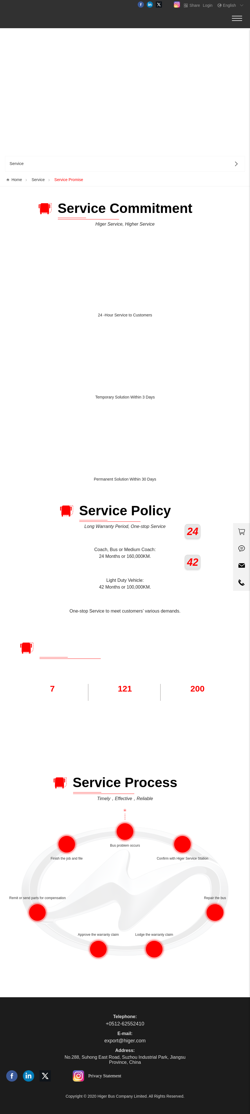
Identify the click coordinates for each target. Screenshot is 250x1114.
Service (38, 179)
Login (207, 5)
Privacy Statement (104, 1075)
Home (17, 179)
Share (194, 5)
